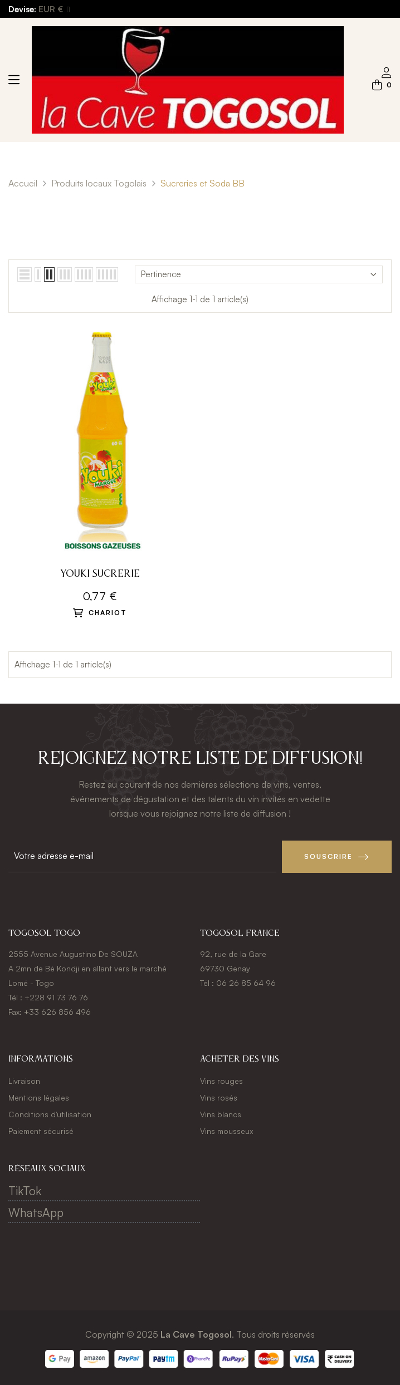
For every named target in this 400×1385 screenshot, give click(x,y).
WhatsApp (36, 1212)
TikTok (24, 1190)
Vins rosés (218, 1097)
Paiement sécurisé (41, 1130)
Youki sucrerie (100, 573)
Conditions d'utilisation (49, 1113)
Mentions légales (38, 1097)
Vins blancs (220, 1113)
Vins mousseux (226, 1130)
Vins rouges (221, 1080)
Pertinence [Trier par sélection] (259, 274)
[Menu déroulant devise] (54, 9)
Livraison (24, 1080)
